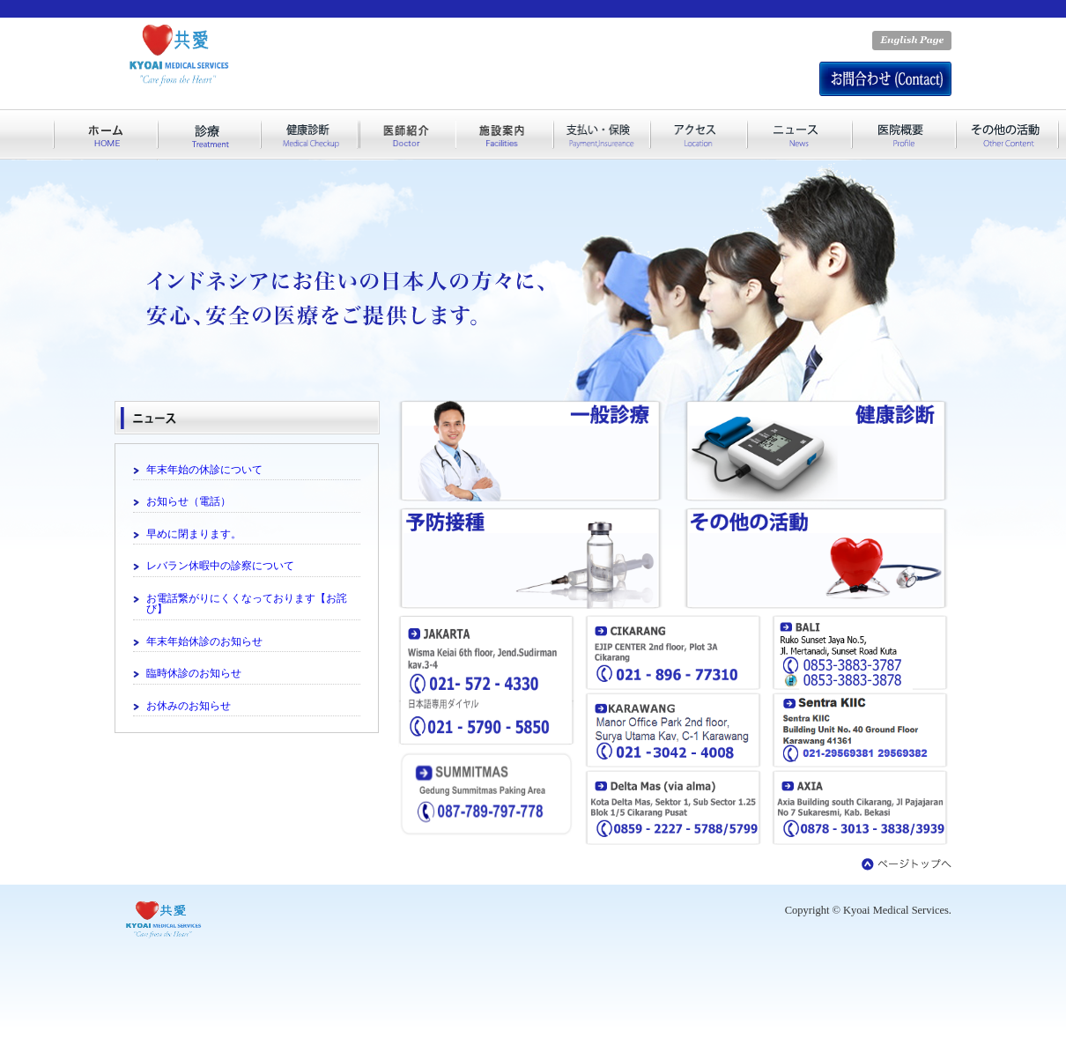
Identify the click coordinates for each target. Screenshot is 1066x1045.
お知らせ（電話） (188, 501)
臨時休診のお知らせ (193, 673)
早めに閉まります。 (193, 534)
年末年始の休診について (204, 469)
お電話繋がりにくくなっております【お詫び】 (246, 603)
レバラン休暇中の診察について (220, 566)
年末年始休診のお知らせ (204, 641)
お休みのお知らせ (188, 706)
